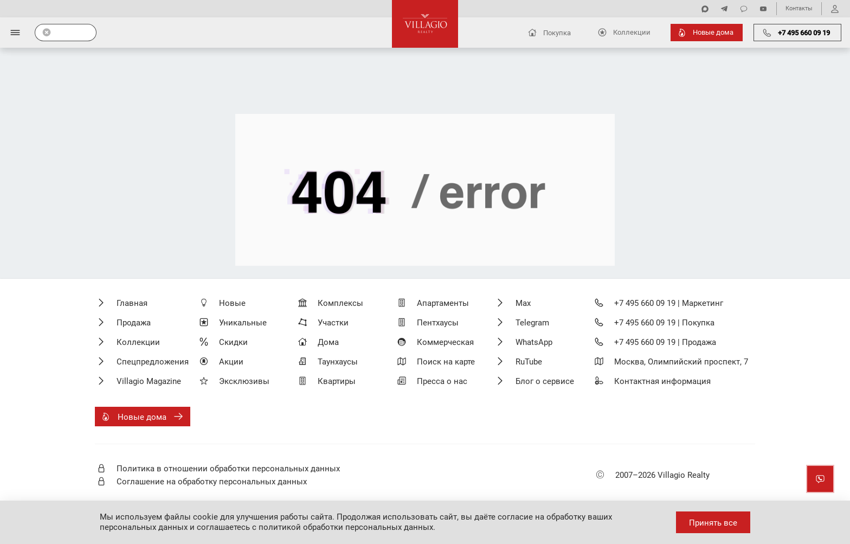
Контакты (799, 8)
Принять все (713, 523)
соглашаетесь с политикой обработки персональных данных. (316, 527)
